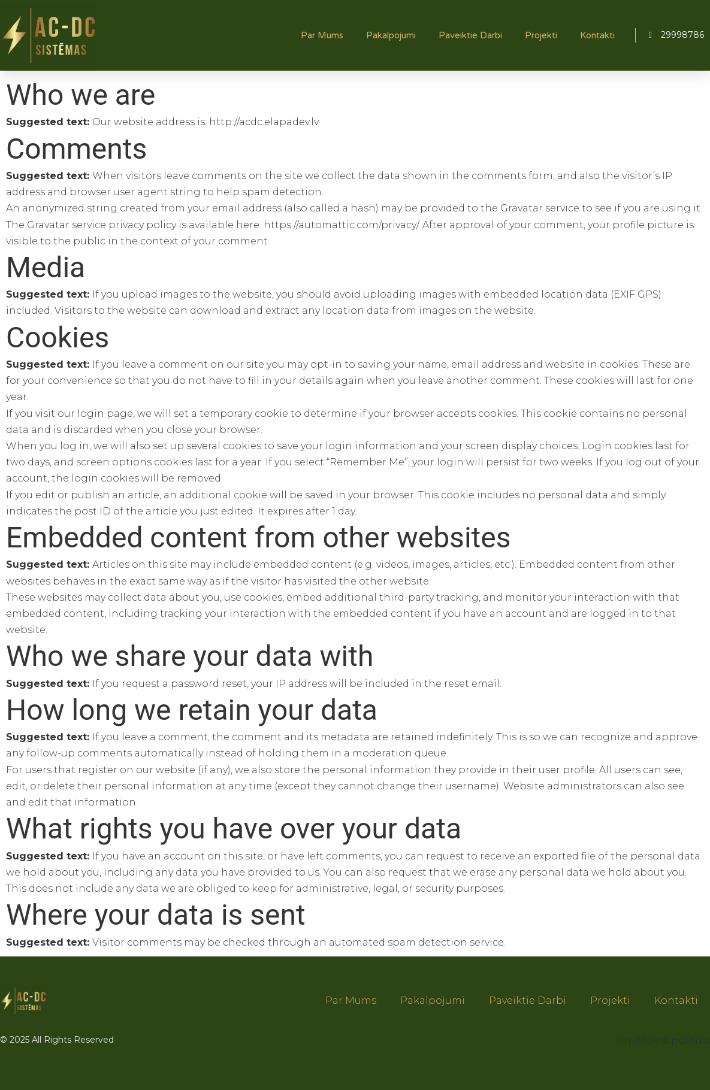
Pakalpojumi (391, 35)
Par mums (322, 35)
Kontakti (597, 35)
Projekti (541, 35)
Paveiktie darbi (470, 35)
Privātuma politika (663, 1040)
